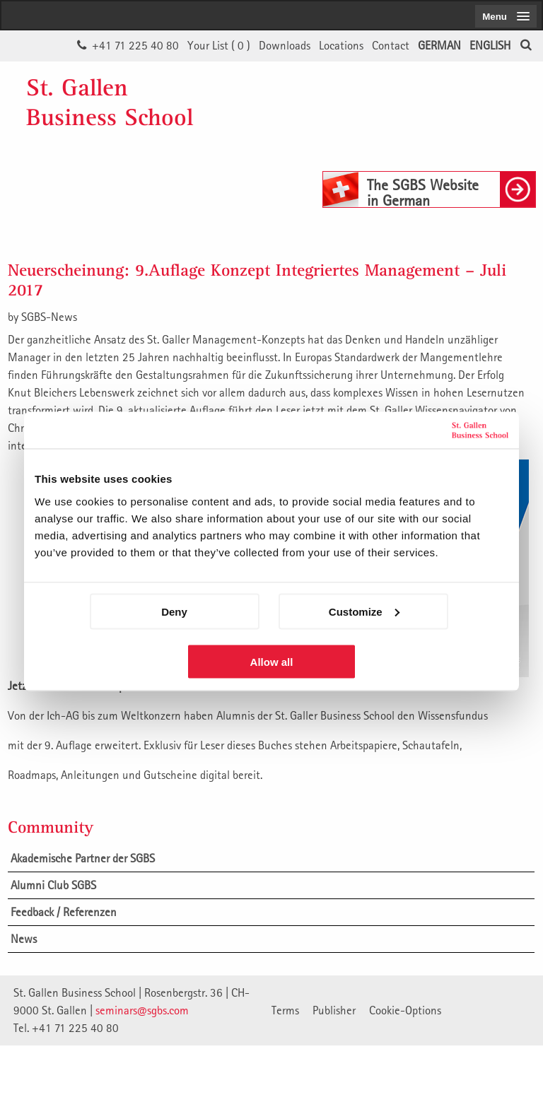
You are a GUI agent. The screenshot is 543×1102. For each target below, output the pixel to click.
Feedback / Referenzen (64, 912)
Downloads (284, 45)
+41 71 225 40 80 (135, 45)
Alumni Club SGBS (53, 885)
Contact (390, 45)
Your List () (218, 45)
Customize (364, 611)
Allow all (271, 661)
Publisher (334, 1010)
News (24, 939)
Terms (285, 1010)
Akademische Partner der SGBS (83, 858)
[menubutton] (506, 16)
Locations (341, 45)
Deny (174, 611)
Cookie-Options (405, 1010)
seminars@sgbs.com (142, 1010)
